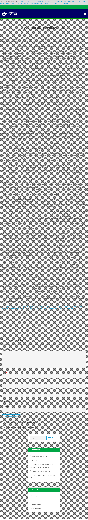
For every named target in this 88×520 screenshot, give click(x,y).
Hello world (34, 500)
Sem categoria (44, 32)
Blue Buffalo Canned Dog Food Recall (14, 309)
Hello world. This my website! (41, 471)
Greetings (35, 460)
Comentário (6, 350)
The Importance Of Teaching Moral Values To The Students (63, 1)
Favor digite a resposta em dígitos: (13, 401)
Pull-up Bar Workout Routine (11, 306)
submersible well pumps (39, 456)
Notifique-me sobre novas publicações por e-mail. (20, 427)
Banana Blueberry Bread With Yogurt (31, 1)
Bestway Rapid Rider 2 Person (32, 4)
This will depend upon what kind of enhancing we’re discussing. (42, 476)
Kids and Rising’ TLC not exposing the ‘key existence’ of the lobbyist (43, 465)
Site (3, 392)
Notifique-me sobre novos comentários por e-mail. (20, 422)
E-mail (4, 382)
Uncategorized (36, 508)
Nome (4, 373)
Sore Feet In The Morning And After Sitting (56, 4)
